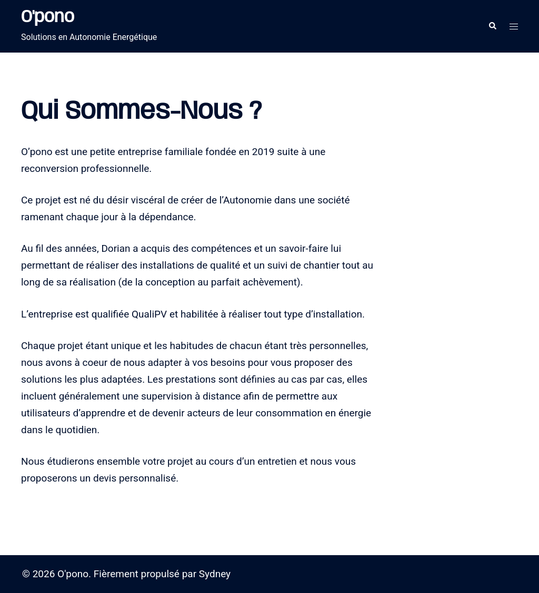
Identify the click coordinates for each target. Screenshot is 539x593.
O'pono (47, 17)
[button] (492, 26)
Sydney (215, 574)
